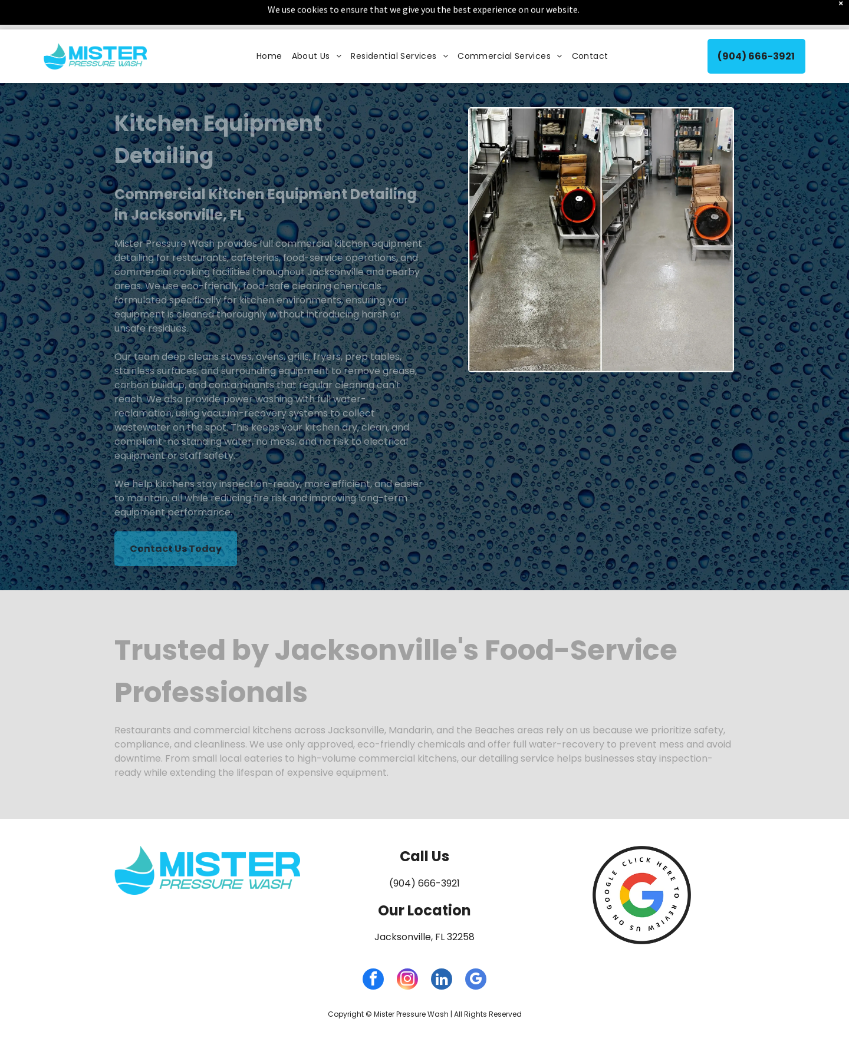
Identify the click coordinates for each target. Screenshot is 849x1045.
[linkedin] (441, 951)
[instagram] (407, 951)
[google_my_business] (475, 951)
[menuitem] (269, 27)
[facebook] (373, 951)
